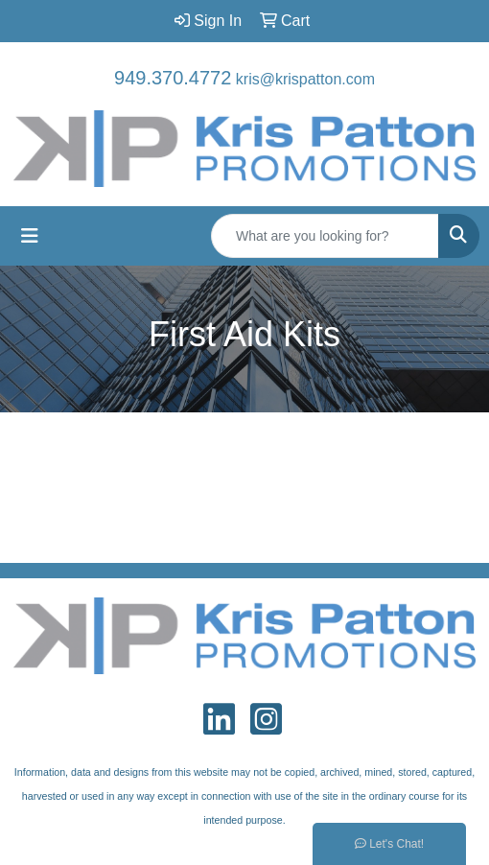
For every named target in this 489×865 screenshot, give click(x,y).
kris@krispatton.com (305, 79)
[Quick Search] (325, 236)
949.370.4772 (172, 77)
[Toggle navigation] (30, 235)
